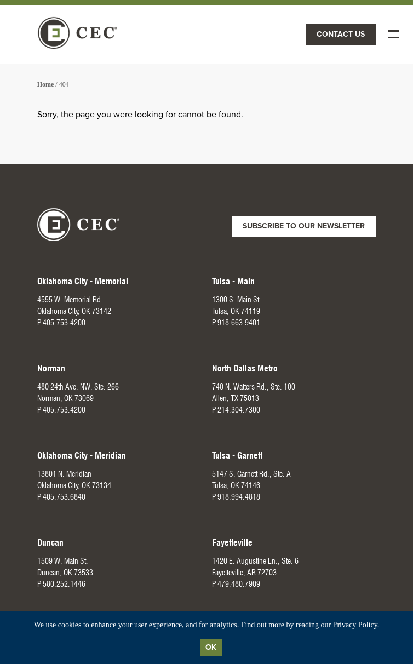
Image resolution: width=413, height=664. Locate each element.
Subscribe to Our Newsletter (304, 226)
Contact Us (341, 34)
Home (45, 84)
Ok (210, 647)
